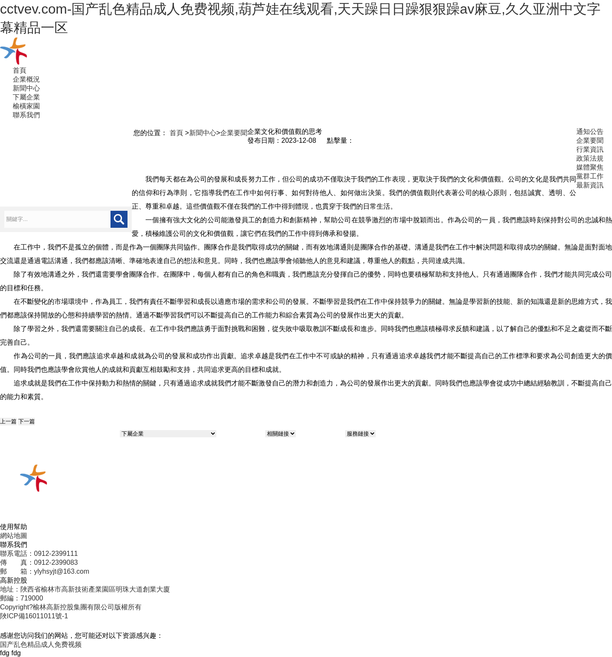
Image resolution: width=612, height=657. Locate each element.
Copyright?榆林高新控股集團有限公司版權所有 (71, 607)
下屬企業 (26, 97)
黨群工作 (590, 176)
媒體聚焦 (590, 167)
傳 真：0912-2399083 (39, 562)
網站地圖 (13, 535)
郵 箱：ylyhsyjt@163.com (44, 571)
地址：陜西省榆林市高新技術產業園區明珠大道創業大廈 (85, 589)
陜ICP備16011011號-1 (34, 616)
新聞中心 (26, 88)
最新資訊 (590, 185)
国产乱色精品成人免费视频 (41, 644)
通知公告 (590, 131)
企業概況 (26, 79)
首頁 (19, 70)
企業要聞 (233, 132)
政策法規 (590, 158)
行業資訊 (590, 149)
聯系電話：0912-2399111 (39, 553)
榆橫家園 (26, 106)
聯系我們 (26, 115)
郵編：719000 (21, 598)
